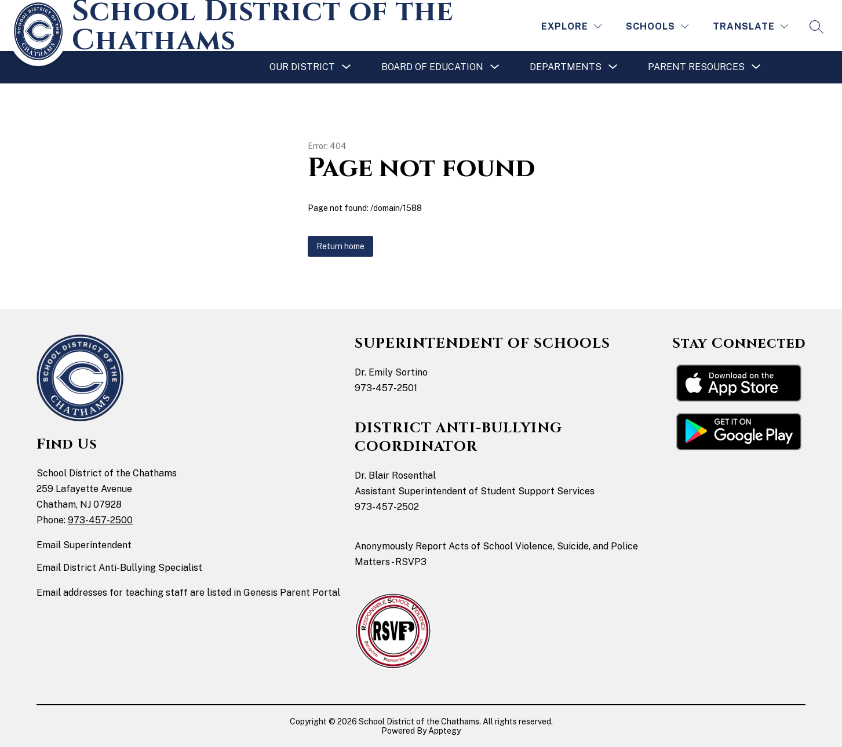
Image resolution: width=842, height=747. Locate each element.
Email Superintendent (84, 545)
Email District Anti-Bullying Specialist (119, 567)
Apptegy (444, 730)
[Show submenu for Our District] (302, 67)
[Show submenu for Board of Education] (432, 67)
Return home (340, 246)
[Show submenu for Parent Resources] (696, 67)
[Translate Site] (750, 26)
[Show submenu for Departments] (566, 67)
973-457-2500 (100, 520)
